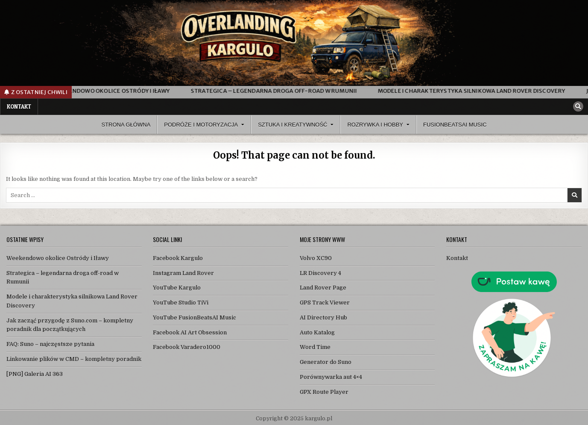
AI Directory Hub (323, 317)
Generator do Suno (325, 362)
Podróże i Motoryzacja (201, 124)
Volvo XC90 (316, 258)
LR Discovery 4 (320, 273)
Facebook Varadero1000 (186, 347)
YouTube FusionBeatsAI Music (194, 317)
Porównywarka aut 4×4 (331, 377)
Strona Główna (125, 124)
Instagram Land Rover (183, 273)
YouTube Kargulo (177, 287)
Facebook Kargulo (178, 258)
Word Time (315, 347)
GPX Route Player (324, 392)
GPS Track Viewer (325, 302)
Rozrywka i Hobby (375, 124)
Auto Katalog (317, 332)
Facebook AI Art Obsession (190, 332)
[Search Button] (578, 106)
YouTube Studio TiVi (180, 302)
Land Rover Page (323, 287)
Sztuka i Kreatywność (292, 124)
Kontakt (19, 106)
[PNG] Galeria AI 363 (34, 374)
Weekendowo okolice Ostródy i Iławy (57, 258)
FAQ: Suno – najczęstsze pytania (50, 344)
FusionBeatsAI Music (455, 124)
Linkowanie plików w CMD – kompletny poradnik (73, 359)
